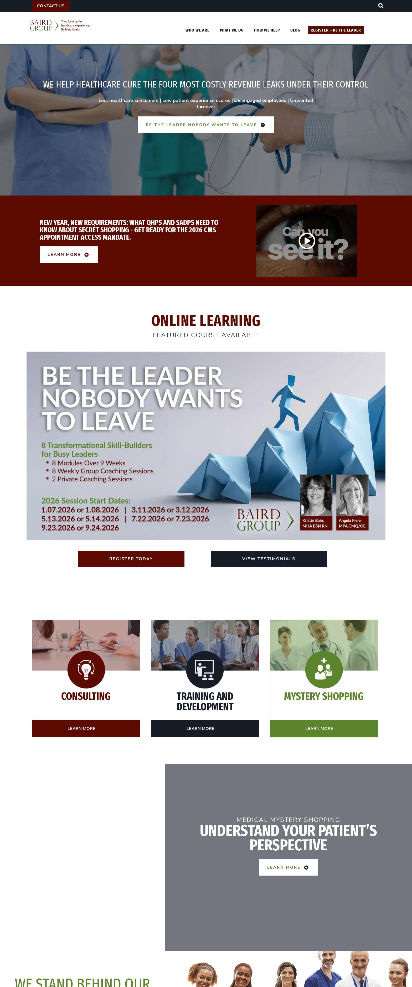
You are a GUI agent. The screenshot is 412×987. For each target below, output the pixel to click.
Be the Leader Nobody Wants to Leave (206, 124)
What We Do (232, 30)
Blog (295, 30)
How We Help (267, 30)
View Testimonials (268, 559)
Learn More (69, 254)
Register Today (131, 559)
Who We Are (197, 30)
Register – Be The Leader (336, 30)
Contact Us (50, 6)
